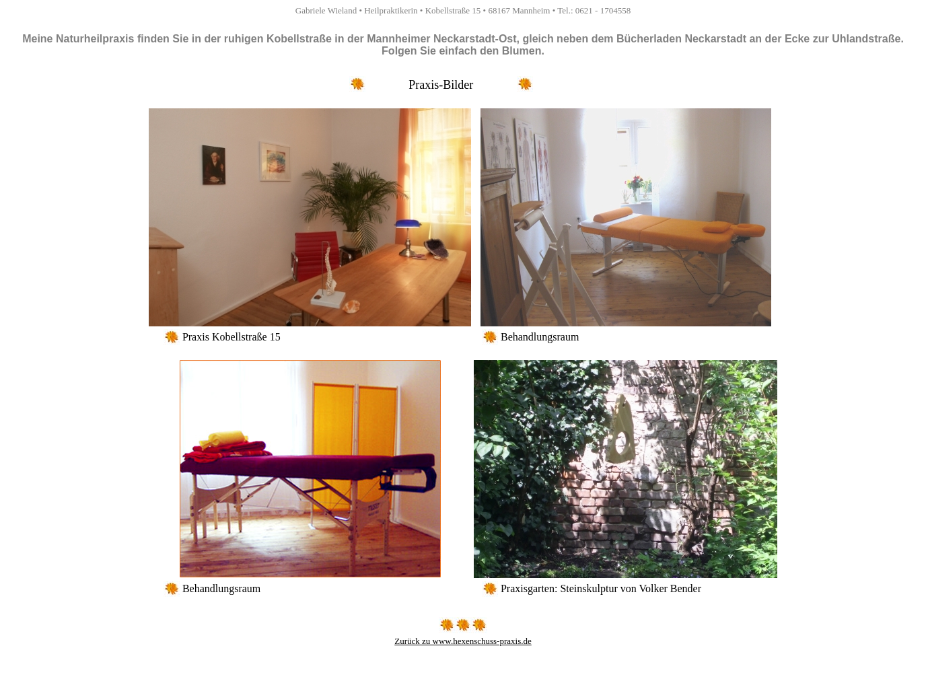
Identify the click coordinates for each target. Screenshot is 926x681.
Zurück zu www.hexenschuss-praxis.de (463, 641)
